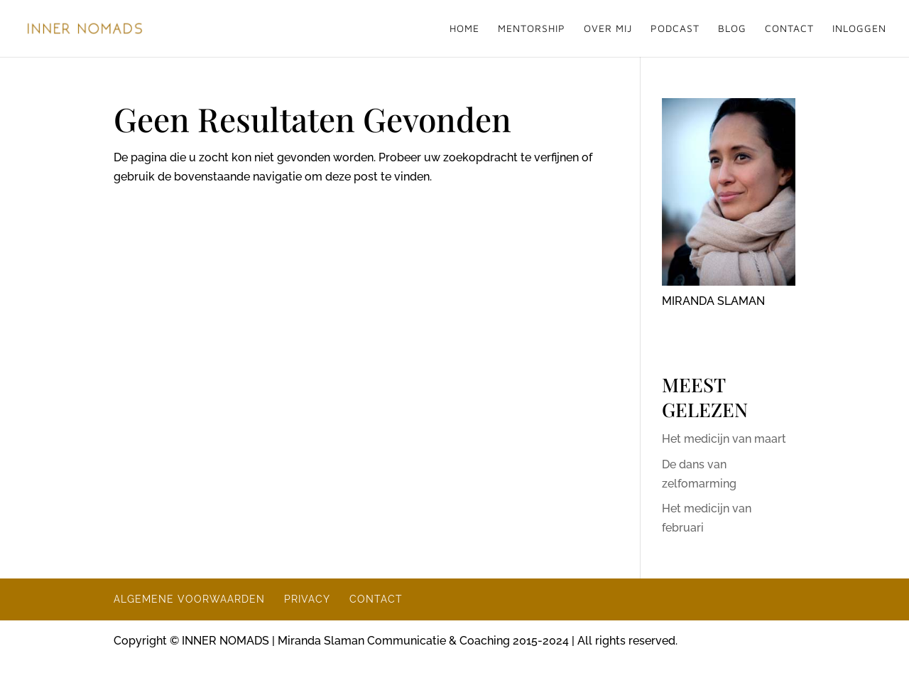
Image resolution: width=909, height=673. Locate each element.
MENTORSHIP (531, 28)
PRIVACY (307, 599)
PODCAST (675, 28)
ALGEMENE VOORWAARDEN (189, 599)
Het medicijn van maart (724, 439)
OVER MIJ (608, 28)
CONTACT (789, 28)
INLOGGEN (859, 28)
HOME (464, 28)
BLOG (732, 28)
